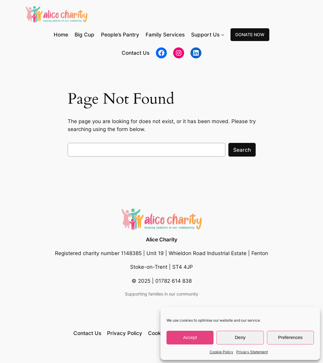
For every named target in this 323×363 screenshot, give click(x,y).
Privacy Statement (252, 352)
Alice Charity (161, 240)
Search (242, 150)
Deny (240, 337)
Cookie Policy (221, 352)
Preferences (290, 337)
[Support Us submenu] (222, 34)
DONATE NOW (249, 34)
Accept (190, 337)
